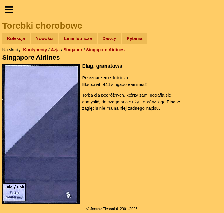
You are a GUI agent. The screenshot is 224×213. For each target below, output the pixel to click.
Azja (55, 49)
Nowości (45, 38)
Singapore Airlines (105, 49)
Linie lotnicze (78, 38)
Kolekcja (16, 38)
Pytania (134, 38)
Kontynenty (35, 49)
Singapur (73, 49)
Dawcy (109, 38)
